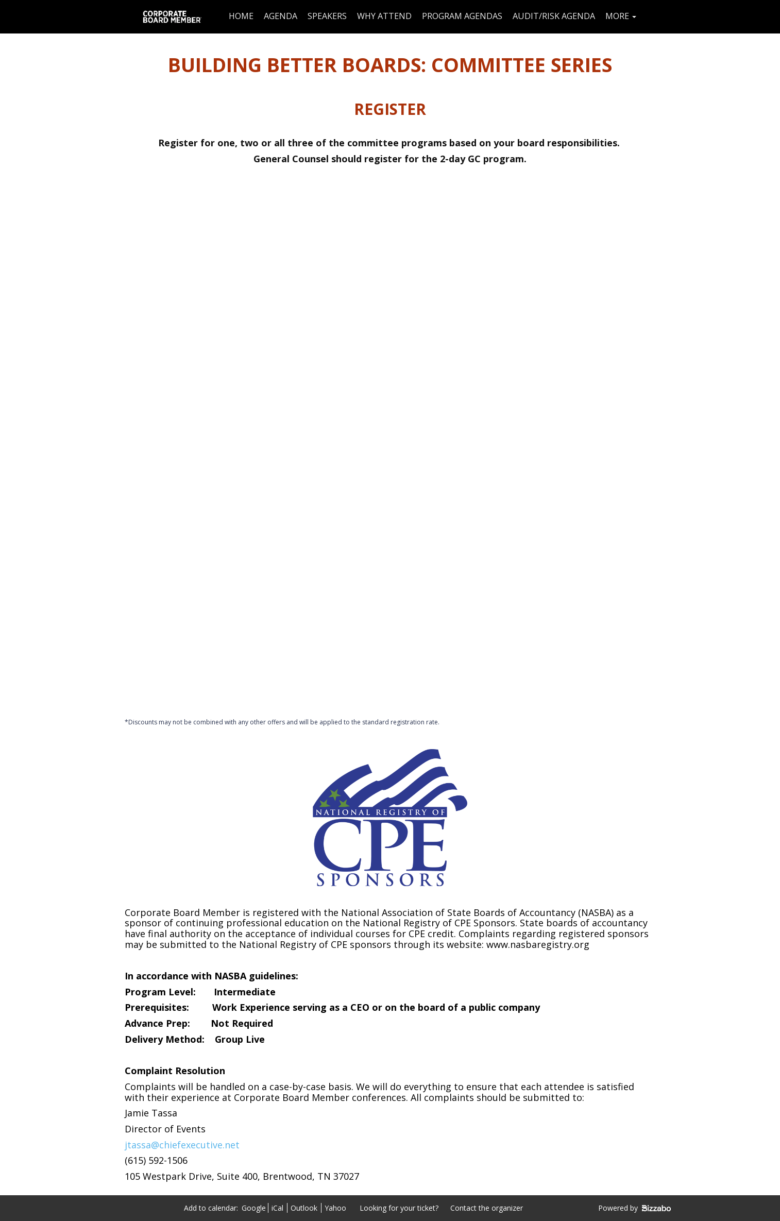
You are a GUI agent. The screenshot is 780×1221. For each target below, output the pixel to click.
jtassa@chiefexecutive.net (182, 1145)
